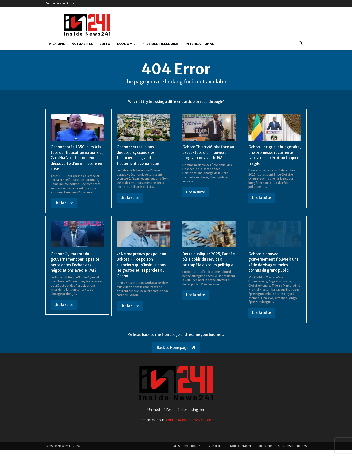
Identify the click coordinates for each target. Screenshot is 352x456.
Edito (105, 43)
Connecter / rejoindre (59, 3)
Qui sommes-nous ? (186, 451)
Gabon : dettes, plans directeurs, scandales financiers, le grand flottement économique (138, 155)
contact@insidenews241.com (189, 425)
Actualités (82, 43)
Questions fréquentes (291, 451)
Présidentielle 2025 (160, 43)
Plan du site (264, 451)
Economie (126, 43)
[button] (301, 44)
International (200, 43)
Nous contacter (240, 451)
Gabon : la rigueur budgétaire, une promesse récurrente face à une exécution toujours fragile (272, 155)
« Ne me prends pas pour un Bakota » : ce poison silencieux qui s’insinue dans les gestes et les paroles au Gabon (142, 270)
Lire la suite (63, 208)
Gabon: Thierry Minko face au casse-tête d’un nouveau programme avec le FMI (207, 152)
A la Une (57, 43)
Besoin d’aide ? (215, 451)
